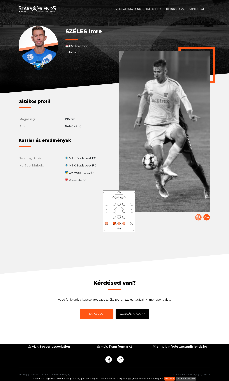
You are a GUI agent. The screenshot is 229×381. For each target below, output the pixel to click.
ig (120, 359)
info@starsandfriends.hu (187, 346)
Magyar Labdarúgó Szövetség (198, 217)
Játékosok (153, 9)
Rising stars (175, 9)
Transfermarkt (206, 217)
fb (108, 359)
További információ (186, 378)
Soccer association (55, 346)
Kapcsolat (196, 9)
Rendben (169, 378)
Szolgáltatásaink (127, 9)
